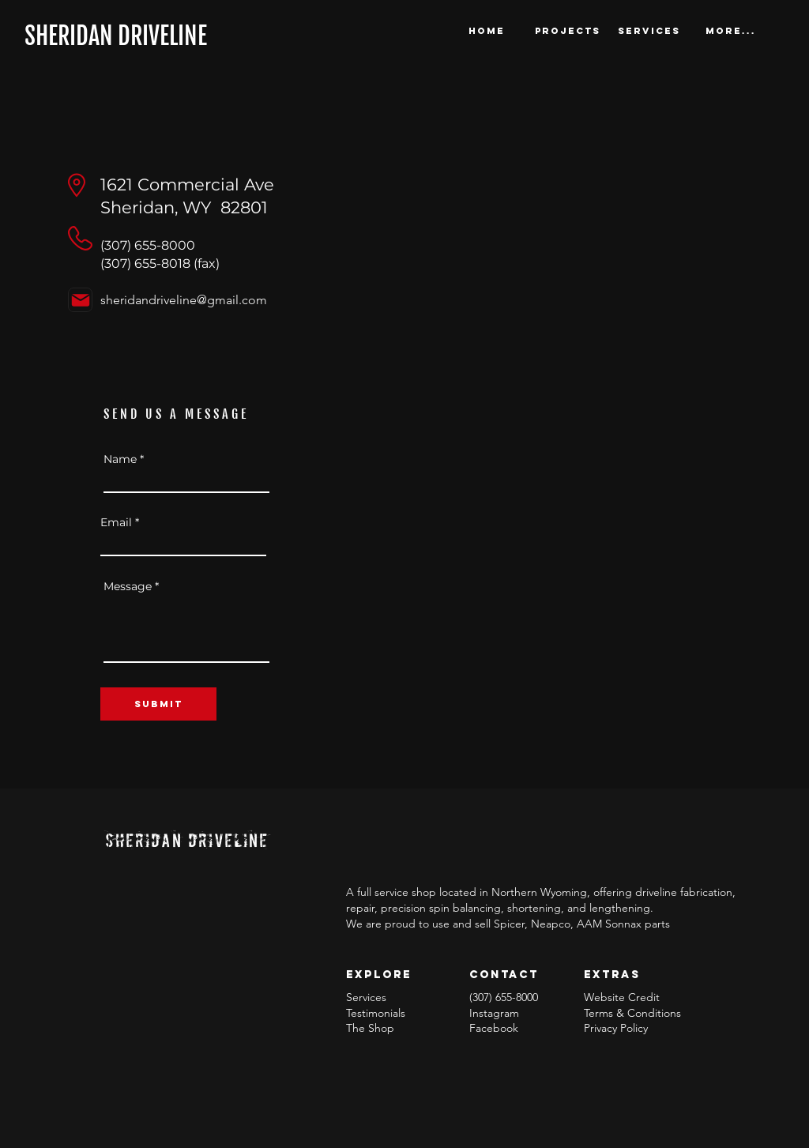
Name (120, 459)
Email (116, 522)
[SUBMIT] (158, 704)
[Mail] (80, 300)
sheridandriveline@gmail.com (183, 299)
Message (127, 586)
